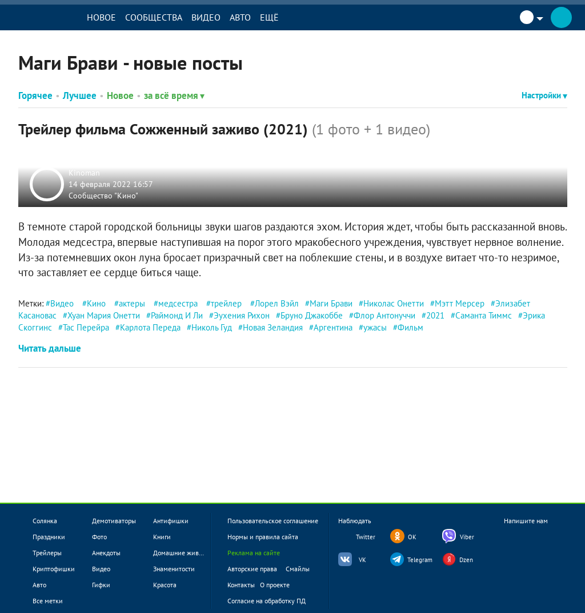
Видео (215, 17)
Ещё (279, 17)
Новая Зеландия (273, 327)
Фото (99, 536)
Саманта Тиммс (483, 315)
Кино (96, 303)
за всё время (174, 95)
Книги (162, 536)
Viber (467, 537)
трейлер (226, 303)
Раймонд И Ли (177, 315)
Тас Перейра (86, 327)
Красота (165, 584)
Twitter (365, 537)
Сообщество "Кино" (104, 195)
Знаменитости (174, 568)
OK (412, 537)
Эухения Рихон (242, 315)
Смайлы (298, 568)
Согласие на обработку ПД (266, 600)
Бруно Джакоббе (312, 315)
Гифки (101, 584)
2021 (435, 315)
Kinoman (85, 173)
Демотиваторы (114, 520)
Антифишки (171, 520)
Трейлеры (47, 552)
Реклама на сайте (253, 552)
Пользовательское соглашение (272, 520)
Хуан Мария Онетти (103, 315)
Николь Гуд (211, 327)
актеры (132, 303)
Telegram (419, 560)
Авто (250, 17)
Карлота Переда (150, 327)
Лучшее (80, 95)
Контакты (241, 584)
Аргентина (333, 327)
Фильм (410, 327)
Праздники (49, 536)
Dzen (466, 560)
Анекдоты (106, 552)
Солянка (45, 520)
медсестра (178, 303)
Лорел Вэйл (277, 303)
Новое (111, 17)
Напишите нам (526, 530)
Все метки (48, 600)
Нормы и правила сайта (262, 536)
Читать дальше (49, 348)
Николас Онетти (393, 303)
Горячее (35, 95)
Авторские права (252, 568)
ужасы (375, 327)
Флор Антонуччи (384, 315)
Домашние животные (185, 552)
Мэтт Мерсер (459, 303)
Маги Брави (331, 303)
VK (362, 560)
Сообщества (163, 17)
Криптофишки (54, 568)
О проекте (275, 584)
